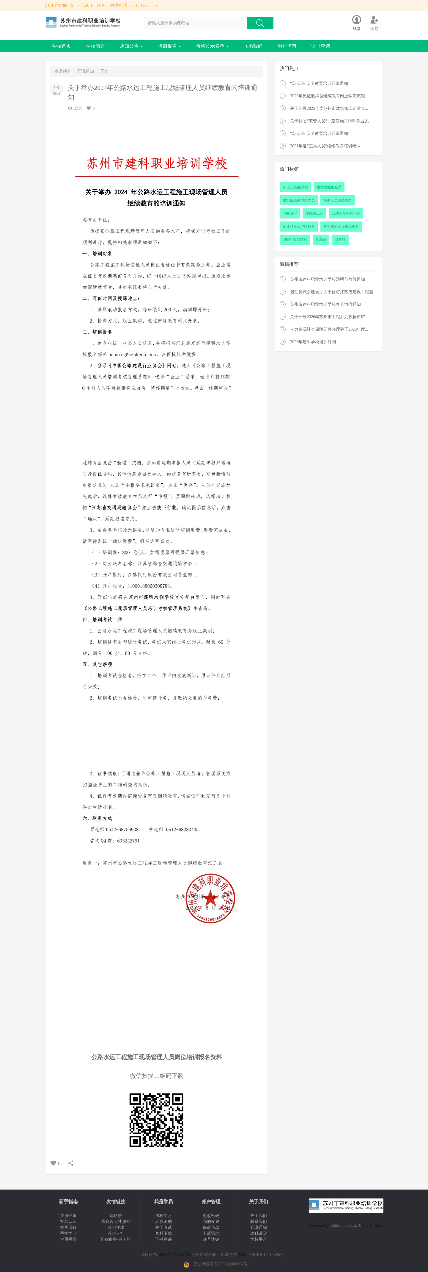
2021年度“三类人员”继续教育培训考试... (327, 146)
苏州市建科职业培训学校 (214, 1254)
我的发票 (211, 1221)
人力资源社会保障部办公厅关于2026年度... (329, 329)
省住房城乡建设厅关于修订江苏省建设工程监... (333, 292)
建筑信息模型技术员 (299, 200)
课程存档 (148, 1254)
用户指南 (286, 46)
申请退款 (211, 1233)
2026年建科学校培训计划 (313, 342)
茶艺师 (340, 240)
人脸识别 (163, 1221)
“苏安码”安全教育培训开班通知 (319, 83)
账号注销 (211, 1239)
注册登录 (68, 1215)
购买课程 (68, 1227)
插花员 (321, 240)
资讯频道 (62, 71)
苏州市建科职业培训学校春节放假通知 (325, 304)
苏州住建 (116, 1227)
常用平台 (68, 1239)
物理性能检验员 (329, 187)
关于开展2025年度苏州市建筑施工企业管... (329, 108)
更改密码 (211, 1215)
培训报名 (169, 46)
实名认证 (68, 1221)
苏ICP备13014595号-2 (267, 1254)
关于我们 (258, 1215)
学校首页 (61, 46)
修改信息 (211, 1227)
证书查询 (320, 46)
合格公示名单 (212, 46)
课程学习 (163, 1215)
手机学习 (68, 1233)
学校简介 (95, 46)
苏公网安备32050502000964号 (220, 1264)
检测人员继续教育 (337, 200)
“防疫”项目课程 (295, 240)
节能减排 (290, 213)
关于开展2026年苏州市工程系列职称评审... (329, 317)
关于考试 (163, 1227)
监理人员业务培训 (346, 213)
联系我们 (252, 46)
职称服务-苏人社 (115, 1239)
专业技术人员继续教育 (341, 226)
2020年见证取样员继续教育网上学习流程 (327, 96)
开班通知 (85, 71)
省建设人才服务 (115, 1221)
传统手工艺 (314, 213)
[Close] (381, 4)
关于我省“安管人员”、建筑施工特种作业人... (331, 121)
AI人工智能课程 (295, 187)
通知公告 (131, 46)
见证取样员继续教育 (299, 226)
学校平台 (258, 1239)
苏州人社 (116, 1233)
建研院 (116, 1215)
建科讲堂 (258, 1233)
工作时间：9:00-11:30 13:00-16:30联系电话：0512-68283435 (104, 5)
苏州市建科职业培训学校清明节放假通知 (327, 279)
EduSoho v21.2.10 (345, 1225)
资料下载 (163, 1233)
